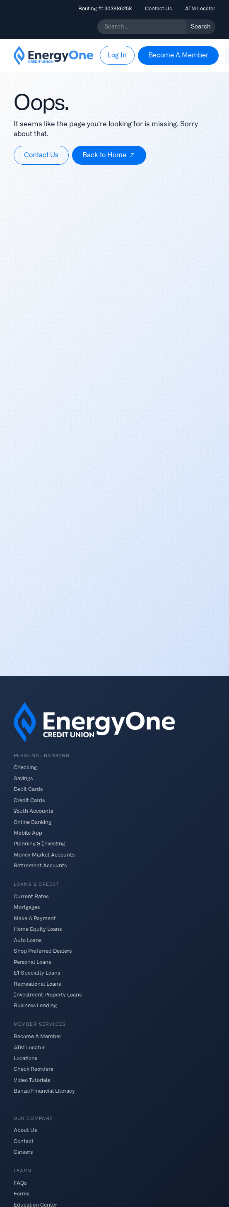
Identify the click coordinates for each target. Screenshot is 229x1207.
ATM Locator (200, 8)
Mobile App (28, 833)
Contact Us (158, 8)
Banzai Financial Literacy (44, 1091)
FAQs (20, 1183)
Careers (23, 1152)
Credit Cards (29, 800)
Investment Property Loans (48, 995)
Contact (24, 1141)
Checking (25, 767)
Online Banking (32, 822)
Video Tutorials (32, 1080)
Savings (23, 778)
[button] (117, 55)
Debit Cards (28, 789)
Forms (21, 1193)
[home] (53, 56)
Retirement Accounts (40, 865)
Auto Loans (27, 940)
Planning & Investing (39, 843)
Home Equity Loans (38, 929)
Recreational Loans (37, 983)
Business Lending (35, 1005)
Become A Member (37, 1036)
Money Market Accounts (44, 854)
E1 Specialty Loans (37, 973)
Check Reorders (33, 1069)
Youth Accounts (33, 811)
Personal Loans (32, 961)
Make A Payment (35, 918)
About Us (25, 1130)
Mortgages (27, 907)
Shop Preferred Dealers (43, 951)
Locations (25, 1058)
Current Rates (31, 896)
